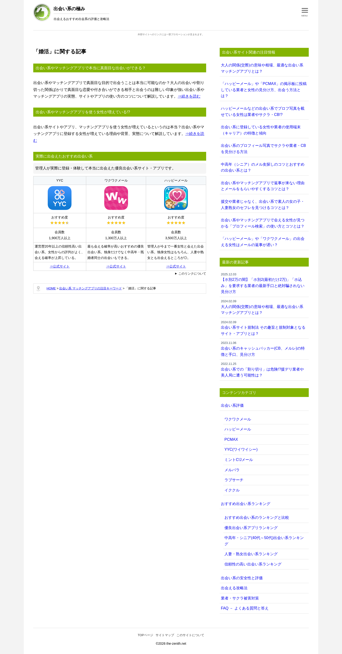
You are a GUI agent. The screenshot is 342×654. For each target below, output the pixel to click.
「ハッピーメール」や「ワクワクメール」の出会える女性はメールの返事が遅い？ (262, 242)
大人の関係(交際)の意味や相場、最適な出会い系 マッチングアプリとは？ (262, 68)
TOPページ (145, 635)
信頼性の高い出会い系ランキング (252, 564)
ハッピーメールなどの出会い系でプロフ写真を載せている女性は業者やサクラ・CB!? (262, 111)
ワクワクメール (237, 419)
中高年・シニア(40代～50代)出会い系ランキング (264, 541)
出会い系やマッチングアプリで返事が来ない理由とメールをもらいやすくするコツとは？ (262, 186)
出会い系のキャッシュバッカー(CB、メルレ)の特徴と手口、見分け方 (264, 348)
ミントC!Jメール (238, 460)
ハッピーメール (237, 429)
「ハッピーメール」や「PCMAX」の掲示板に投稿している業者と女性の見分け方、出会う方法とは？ (264, 90)
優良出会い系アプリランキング (251, 528)
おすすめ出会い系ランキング (245, 504)
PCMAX (231, 439)
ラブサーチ (233, 480)
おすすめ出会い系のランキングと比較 (256, 517)
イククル (232, 490)
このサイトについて (190, 635)
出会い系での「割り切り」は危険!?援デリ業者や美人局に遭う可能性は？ (264, 369)
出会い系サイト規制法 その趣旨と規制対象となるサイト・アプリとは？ (264, 328)
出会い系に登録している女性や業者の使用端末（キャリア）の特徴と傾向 (261, 130)
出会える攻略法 (234, 588)
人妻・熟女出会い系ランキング (251, 554)
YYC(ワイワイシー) (241, 449)
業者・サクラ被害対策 (240, 598)
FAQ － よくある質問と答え (245, 608)
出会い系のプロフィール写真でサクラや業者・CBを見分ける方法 (263, 149)
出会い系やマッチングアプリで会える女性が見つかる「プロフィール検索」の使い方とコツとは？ (262, 223)
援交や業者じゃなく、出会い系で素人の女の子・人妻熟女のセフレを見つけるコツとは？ (262, 204)
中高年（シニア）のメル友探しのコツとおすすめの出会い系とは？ (262, 167)
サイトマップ (165, 635)
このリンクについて (192, 273)
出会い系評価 (232, 405)
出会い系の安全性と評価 (242, 578)
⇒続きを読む (189, 96)
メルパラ (232, 470)
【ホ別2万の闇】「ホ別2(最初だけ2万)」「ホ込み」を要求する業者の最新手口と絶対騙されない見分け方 (264, 283)
